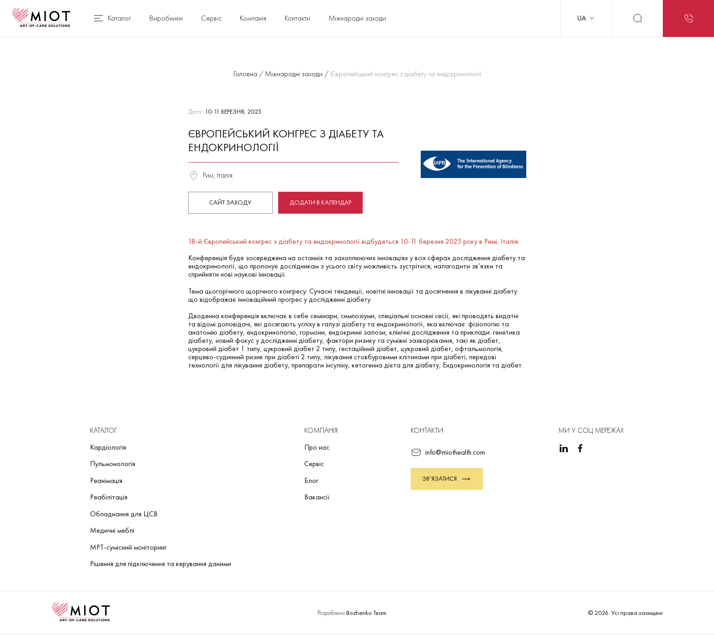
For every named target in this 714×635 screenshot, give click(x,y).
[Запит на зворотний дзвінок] (688, 18)
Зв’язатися (446, 478)
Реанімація (106, 480)
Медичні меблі (112, 530)
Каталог (112, 18)
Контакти (297, 18)
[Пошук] (637, 18)
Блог (311, 480)
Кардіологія (108, 447)
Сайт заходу (230, 202)
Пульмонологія (112, 463)
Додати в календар (320, 202)
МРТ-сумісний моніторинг (128, 547)
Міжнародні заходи (357, 18)
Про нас (316, 447)
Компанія (253, 18)
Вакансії (317, 497)
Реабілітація (108, 497)
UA (586, 18)
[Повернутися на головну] (43, 18)
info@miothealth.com (448, 452)
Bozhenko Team (366, 613)
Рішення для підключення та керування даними (160, 563)
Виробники (166, 18)
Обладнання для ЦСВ (124, 514)
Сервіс (211, 18)
